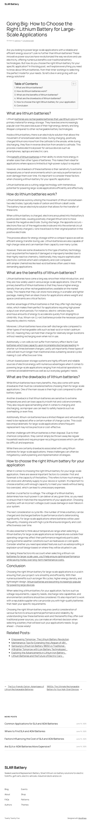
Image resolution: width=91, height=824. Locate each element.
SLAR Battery (12, 4)
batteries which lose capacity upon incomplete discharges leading (41, 345)
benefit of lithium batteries (25, 156)
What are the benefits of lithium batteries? (37, 94)
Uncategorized (28, 40)
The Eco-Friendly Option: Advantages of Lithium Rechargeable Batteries (24, 688)
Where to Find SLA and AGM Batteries (25, 731)
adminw (18, 40)
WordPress (82, 818)
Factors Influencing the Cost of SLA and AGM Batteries (34, 739)
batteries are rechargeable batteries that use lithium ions (45, 119)
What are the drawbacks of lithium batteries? (39, 98)
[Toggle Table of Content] (72, 84)
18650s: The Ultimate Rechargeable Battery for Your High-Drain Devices (63, 688)
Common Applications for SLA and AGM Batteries (31, 723)
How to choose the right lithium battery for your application (46, 101)
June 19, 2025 (81, 723)
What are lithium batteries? (29, 87)
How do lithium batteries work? (32, 91)
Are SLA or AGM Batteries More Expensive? (28, 746)
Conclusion (22, 105)
